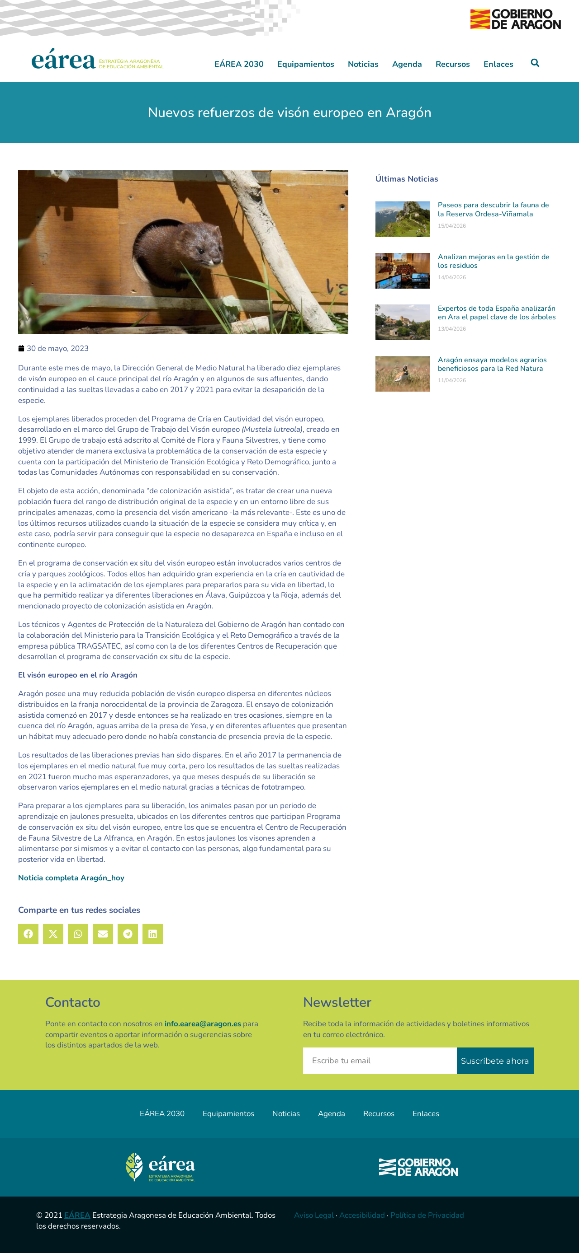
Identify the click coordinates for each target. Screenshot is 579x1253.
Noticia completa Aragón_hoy (71, 878)
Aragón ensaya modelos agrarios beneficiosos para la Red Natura (492, 364)
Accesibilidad (362, 1215)
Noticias (363, 64)
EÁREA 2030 (239, 64)
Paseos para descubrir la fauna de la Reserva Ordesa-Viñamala (493, 209)
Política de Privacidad (427, 1215)
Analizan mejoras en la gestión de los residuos (494, 261)
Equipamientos (305, 64)
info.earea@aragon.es (203, 1024)
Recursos (453, 64)
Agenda (407, 64)
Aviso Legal (314, 1215)
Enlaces (498, 64)
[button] (535, 63)
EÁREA (77, 1215)
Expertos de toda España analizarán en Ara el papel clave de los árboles (497, 313)
